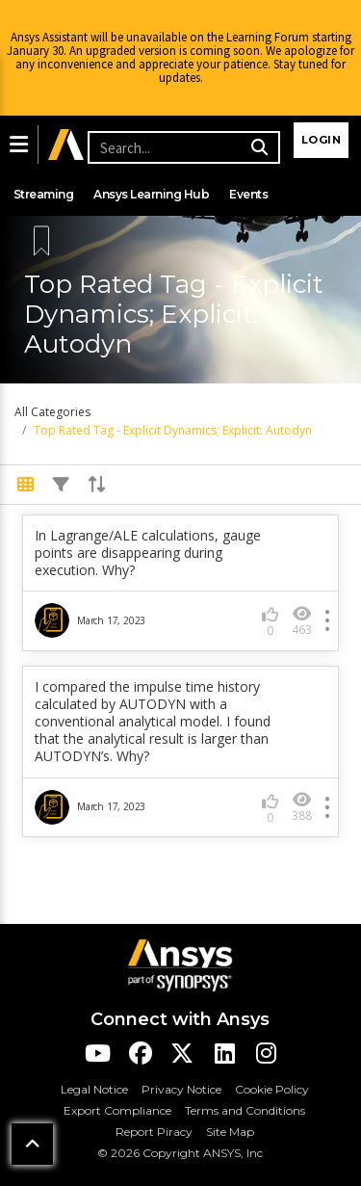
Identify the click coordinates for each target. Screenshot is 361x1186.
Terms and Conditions (245, 1110)
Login (321, 139)
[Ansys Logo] (180, 964)
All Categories (52, 412)
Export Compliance (117, 1110)
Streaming (43, 194)
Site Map (230, 1131)
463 (302, 621)
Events (248, 194)
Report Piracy (154, 1131)
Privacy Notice (181, 1089)
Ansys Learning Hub (151, 194)
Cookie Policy (272, 1089)
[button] (19, 144)
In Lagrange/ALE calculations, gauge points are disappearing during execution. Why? (148, 553)
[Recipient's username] (181, 147)
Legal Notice (94, 1089)
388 (302, 807)
